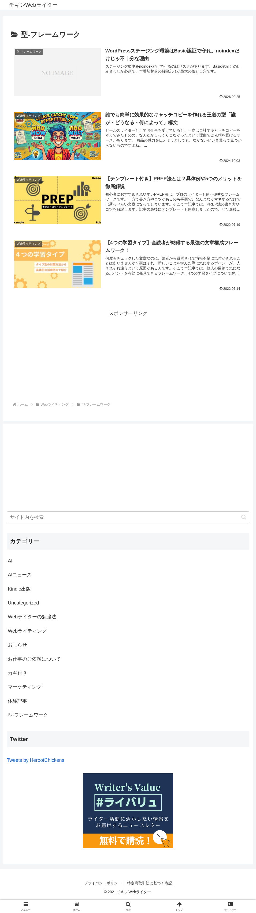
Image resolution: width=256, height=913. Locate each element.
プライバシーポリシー (102, 883)
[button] (243, 517)
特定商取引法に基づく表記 (149, 883)
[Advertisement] (128, 355)
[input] (128, 517)
